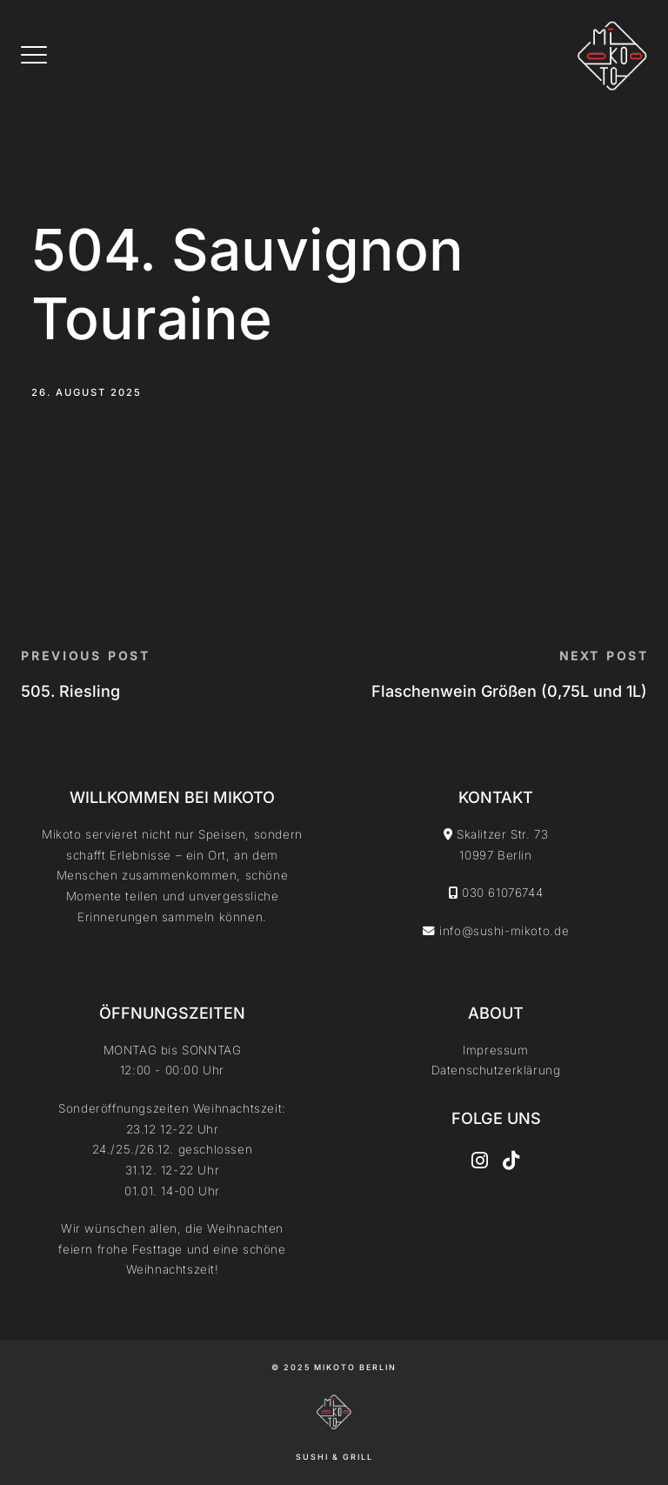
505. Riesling (70, 691)
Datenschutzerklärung (496, 1070)
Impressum (495, 1050)
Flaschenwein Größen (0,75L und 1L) (509, 691)
